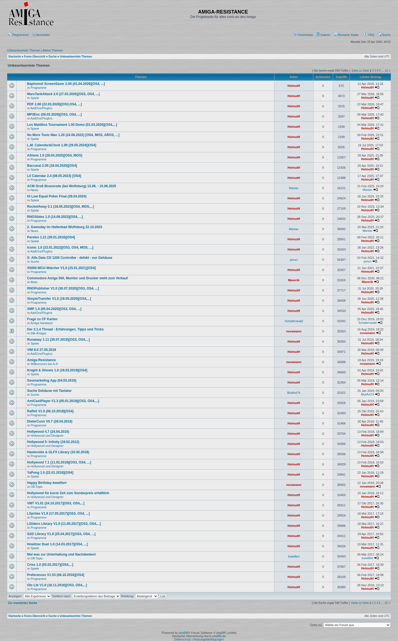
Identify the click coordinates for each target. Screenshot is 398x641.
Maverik (293, 280)
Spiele (35, 98)
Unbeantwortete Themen (23, 50)
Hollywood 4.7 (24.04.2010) (48, 432)
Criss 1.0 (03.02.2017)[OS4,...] (50, 565)
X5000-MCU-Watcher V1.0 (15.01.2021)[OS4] (61, 268)
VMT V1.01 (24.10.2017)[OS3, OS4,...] (55, 503)
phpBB (183, 632)
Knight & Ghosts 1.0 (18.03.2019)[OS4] (57, 370)
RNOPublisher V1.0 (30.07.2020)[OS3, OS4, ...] (63, 288)
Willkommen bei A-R (44, 364)
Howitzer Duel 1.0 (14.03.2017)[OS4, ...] (57, 544)
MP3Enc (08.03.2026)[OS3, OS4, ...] (54, 114)
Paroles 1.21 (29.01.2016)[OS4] (51, 237)
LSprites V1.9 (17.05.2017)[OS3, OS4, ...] (58, 513)
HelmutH (293, 85)
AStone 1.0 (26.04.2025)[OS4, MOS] (54, 155)
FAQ (369, 35)
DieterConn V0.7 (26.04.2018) (49, 421)
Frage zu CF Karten (42, 319)
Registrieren (18, 35)
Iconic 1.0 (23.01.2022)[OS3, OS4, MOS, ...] (60, 247)
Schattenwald (294, 321)
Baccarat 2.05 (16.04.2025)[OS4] (52, 166)
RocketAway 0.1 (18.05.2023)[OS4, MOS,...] (60, 207)
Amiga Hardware (41, 323)
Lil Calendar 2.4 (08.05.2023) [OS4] (54, 176)
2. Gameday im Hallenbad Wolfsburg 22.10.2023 (64, 227)
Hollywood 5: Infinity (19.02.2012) (53, 442)
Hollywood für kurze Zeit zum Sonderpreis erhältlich (68, 493)
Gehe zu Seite (360, 70)
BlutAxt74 (293, 392)
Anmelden (41, 35)
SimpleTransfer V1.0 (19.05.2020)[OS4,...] (59, 299)
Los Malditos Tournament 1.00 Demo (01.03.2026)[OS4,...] (72, 125)
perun (294, 259)
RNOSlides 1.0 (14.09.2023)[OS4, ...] (55, 217)
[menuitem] (304, 35)
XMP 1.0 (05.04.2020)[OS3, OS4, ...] (54, 309)
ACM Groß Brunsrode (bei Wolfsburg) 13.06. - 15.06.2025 (71, 186)
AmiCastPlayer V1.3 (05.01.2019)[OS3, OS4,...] (63, 401)
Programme (38, 87)
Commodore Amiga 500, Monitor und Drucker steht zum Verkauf (77, 278)
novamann (293, 331)
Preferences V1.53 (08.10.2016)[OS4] (55, 575)
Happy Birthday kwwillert (47, 483)
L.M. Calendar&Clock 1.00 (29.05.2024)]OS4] (61, 145)
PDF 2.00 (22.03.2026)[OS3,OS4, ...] (54, 104)
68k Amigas (38, 333)
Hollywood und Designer (47, 435)
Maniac (293, 188)
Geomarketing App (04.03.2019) (51, 380)
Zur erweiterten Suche (22, 602)
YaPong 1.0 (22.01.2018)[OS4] (50, 473)
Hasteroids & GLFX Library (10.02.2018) (58, 452)
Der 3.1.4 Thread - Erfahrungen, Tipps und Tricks (65, 329)
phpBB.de (219, 636)
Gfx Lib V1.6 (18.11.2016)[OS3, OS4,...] (57, 585)
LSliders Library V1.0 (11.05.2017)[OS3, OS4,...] (64, 524)
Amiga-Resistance (41, 360)
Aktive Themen (53, 50)
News (34, 190)
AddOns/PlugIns (41, 108)
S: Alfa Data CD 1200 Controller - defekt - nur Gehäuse (69, 258)
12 (386, 70)
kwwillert (294, 556)
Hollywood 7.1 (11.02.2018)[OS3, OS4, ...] (59, 462)
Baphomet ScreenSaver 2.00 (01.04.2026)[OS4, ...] (66, 84)
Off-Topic (37, 486)
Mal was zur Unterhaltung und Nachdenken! (61, 554)
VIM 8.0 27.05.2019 (41, 350)
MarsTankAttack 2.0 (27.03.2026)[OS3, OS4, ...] (63, 94)
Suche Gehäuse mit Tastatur (49, 391)
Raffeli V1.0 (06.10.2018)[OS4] (50, 411)
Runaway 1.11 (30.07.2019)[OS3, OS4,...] (58, 340)
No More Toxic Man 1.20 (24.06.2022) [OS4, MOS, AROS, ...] (73, 135)
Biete (34, 282)
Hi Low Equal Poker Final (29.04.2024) (57, 196)
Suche (384, 35)
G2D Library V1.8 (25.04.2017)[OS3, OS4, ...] (61, 534)
